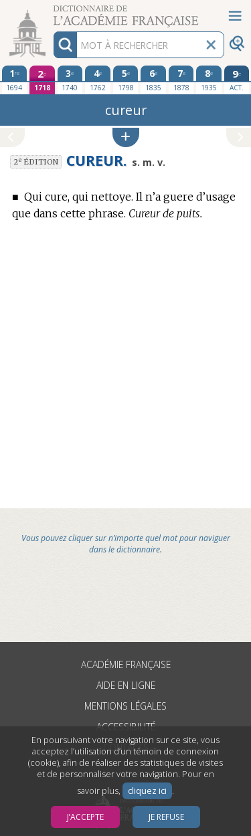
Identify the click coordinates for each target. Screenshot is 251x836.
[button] (125, 137)
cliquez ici (147, 791)
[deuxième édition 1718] (42, 80)
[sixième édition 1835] (153, 80)
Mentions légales (125, 706)
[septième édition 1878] (181, 80)
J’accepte (85, 817)
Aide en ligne (125, 685)
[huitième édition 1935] (209, 80)
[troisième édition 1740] (70, 80)
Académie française (126, 664)
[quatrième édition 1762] (97, 80)
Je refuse (166, 817)
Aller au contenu (52, 12)
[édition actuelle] (237, 80)
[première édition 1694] (14, 80)
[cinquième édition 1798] (126, 80)
